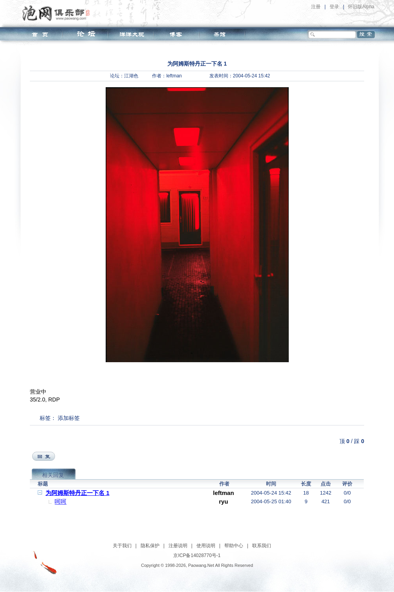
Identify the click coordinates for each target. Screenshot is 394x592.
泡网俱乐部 (58, 13)
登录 (334, 6)
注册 (316, 6)
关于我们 (122, 545)
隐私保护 (150, 545)
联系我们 (261, 545)
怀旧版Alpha (361, 6)
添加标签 (69, 418)
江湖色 (131, 76)
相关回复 (53, 475)
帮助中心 (233, 545)
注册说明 (178, 545)
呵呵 (60, 501)
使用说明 (205, 545)
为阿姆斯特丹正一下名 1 (78, 492)
